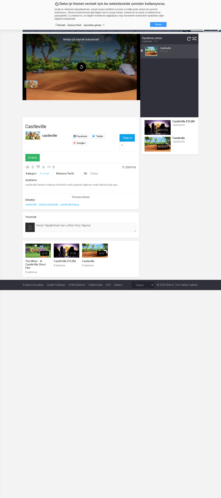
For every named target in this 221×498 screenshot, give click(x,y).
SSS (108, 284)
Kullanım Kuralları (33, 284)
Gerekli (60, 25)
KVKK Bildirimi (77, 284)
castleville (147, 41)
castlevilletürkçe (70, 204)
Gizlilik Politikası (56, 284)
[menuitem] (31, 84)
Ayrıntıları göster (93, 25)
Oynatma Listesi (152, 38)
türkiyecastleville (49, 204)
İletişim (118, 284)
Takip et (127, 137)
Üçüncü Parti (74, 25)
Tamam (158, 24)
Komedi (44, 173)
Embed (33, 157)
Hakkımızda (95, 284)
